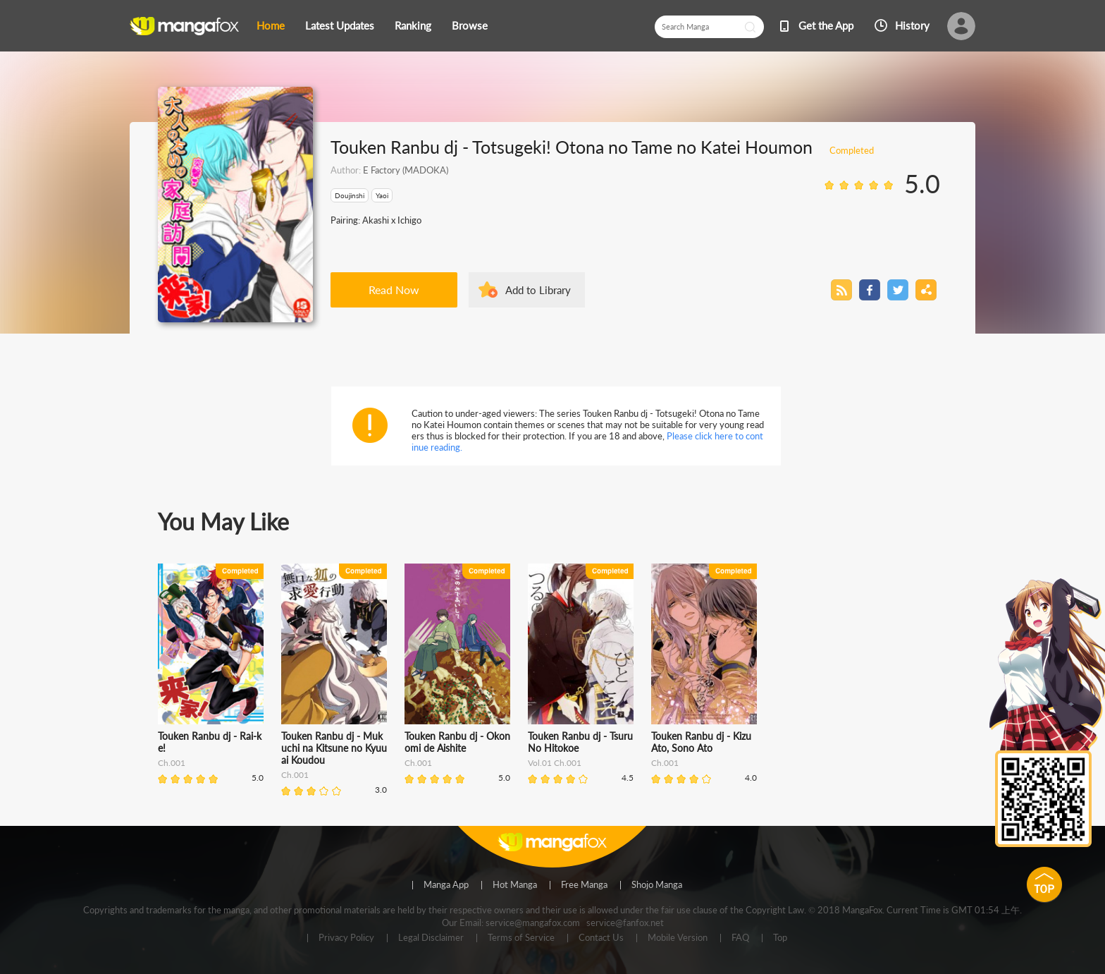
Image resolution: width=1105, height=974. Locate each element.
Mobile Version (678, 938)
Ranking (413, 25)
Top (780, 938)
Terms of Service (521, 938)
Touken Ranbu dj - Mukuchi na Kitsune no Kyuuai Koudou (334, 748)
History (912, 25)
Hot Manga (515, 885)
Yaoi (382, 195)
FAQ (740, 938)
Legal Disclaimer (431, 938)
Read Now (394, 289)
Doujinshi (349, 195)
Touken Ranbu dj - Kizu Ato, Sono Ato (701, 742)
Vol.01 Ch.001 (554, 762)
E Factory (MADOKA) (405, 170)
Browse (470, 25)
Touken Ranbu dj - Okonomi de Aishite (457, 742)
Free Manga (584, 885)
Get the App (825, 25)
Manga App (446, 885)
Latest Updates (339, 25)
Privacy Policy (346, 938)
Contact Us (601, 938)
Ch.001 (171, 762)
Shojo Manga (656, 885)
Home (271, 25)
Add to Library (538, 290)
